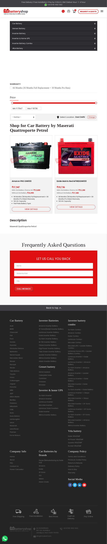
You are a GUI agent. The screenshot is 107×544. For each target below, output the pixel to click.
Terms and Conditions (77, 456)
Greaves (42, 381)
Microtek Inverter (45, 405)
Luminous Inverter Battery (49, 332)
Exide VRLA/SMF (74, 436)
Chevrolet (14, 332)
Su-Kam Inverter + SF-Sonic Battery (79, 415)
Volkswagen (15, 380)
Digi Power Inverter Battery (49, 348)
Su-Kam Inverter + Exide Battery (80, 389)
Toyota (12, 374)
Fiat (11, 335)
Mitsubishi (13, 406)
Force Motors (15, 435)
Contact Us (14, 466)
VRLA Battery (17, 48)
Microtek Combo (74, 342)
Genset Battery (18, 28)
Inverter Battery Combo (22, 43)
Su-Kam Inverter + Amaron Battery (78, 369)
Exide (41, 469)
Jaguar (12, 384)
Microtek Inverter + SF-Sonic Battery (79, 405)
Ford (11, 339)
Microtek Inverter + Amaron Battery (79, 421)
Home (15, 62)
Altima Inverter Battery (47, 358)
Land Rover (14, 429)
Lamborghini (15, 419)
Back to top (52, 307)
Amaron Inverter (45, 399)
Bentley (13, 400)
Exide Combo (73, 336)
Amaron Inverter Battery (48, 326)
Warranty (71, 473)
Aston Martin (15, 397)
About (12, 460)
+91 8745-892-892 (53, 5)
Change (92, 117)
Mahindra (13, 351)
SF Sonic (42, 472)
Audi (11, 326)
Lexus (12, 422)
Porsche (13, 387)
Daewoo (13, 403)
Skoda (12, 368)
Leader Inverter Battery (48, 355)
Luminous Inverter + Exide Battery (78, 358)
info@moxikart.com (43, 536)
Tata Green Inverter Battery (50, 351)
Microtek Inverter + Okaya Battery (78, 399)
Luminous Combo (75, 339)
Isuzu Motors (15, 416)
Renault (13, 364)
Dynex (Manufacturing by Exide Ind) (51, 461)
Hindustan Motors (17, 348)
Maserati (36, 62)
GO (40, 475)
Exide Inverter (44, 411)
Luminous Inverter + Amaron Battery (79, 363)
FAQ (11, 463)
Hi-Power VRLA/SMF (75, 439)
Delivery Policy (73, 466)
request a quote (88, 11)
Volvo (12, 377)
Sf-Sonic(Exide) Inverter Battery (51, 329)
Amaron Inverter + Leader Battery (78, 374)
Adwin (41, 479)
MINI (11, 390)
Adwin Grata (44, 482)
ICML (11, 409)
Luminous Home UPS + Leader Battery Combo (80, 352)
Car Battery (17, 23)
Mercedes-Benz (16, 358)
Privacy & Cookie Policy (77, 460)
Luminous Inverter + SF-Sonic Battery (79, 410)
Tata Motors (14, 371)
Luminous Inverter (46, 402)
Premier (13, 432)
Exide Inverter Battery (47, 335)
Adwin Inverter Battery (47, 361)
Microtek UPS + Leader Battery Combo (80, 347)
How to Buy (72, 469)
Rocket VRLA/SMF (74, 446)
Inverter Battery (19, 33)
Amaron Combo (74, 333)
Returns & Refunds (75, 463)
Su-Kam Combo (74, 329)
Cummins (42, 378)
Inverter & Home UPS (21, 38)
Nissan (12, 361)
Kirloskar (42, 385)
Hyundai (13, 345)
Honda (12, 342)
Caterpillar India (45, 375)
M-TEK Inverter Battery (47, 342)
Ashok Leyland (44, 372)
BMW (12, 329)
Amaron (42, 466)
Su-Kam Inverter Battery (48, 339)
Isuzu (12, 413)
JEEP (11, 393)
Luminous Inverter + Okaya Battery (78, 394)
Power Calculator (17, 469)
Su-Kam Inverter (45, 395)
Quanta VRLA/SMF (75, 442)
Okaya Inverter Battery (48, 345)
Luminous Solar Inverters (48, 408)
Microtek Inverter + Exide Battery (77, 385)
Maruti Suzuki (15, 355)
